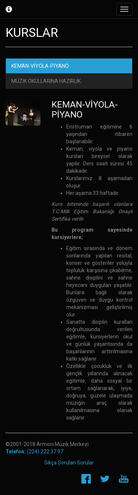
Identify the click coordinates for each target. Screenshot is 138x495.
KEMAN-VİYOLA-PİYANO (40, 66)
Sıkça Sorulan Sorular (69, 463)
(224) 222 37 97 (34, 451)
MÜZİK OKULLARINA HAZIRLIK (46, 81)
